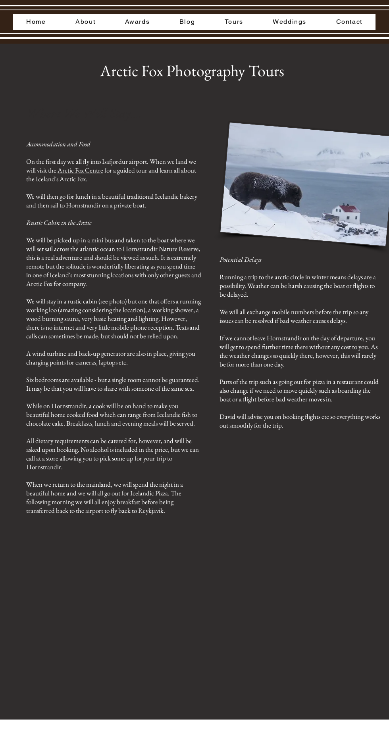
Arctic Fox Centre (80, 170)
